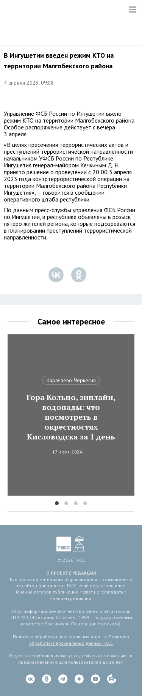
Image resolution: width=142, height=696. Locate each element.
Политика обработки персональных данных (60, 636)
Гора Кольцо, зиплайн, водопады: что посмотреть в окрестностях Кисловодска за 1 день (71, 417)
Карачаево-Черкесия (71, 380)
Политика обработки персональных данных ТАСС (79, 640)
